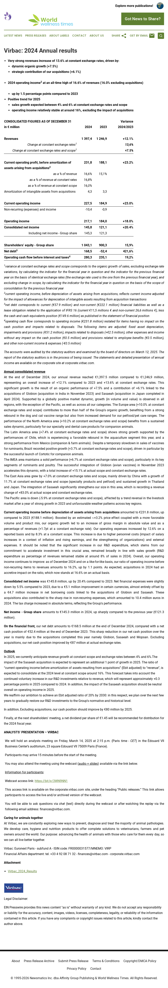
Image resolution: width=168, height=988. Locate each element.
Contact (79, 35)
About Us (97, 35)
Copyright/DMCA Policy (139, 961)
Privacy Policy (76, 969)
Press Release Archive (39, 961)
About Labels (59, 35)
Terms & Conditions (105, 961)
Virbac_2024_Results (22, 871)
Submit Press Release (73, 961)
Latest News (13, 35)
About (16, 961)
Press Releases (35, 35)
